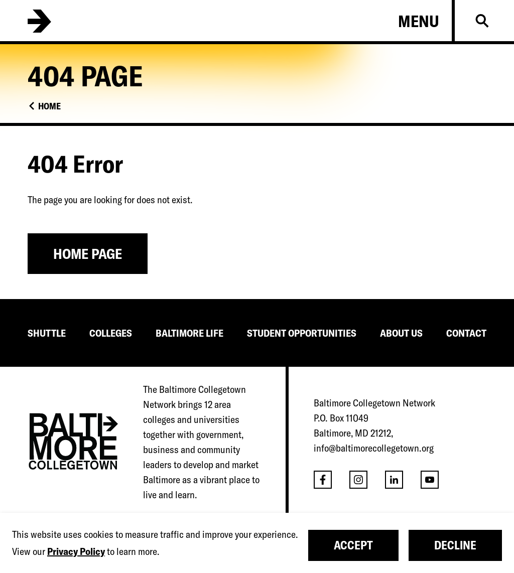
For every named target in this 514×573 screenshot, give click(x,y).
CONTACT (466, 333)
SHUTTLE (47, 333)
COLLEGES (110, 333)
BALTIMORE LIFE (189, 333)
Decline (455, 545)
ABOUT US (401, 333)
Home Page (87, 253)
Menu (418, 21)
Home (49, 106)
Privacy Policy (76, 551)
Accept (353, 545)
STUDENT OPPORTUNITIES (301, 333)
